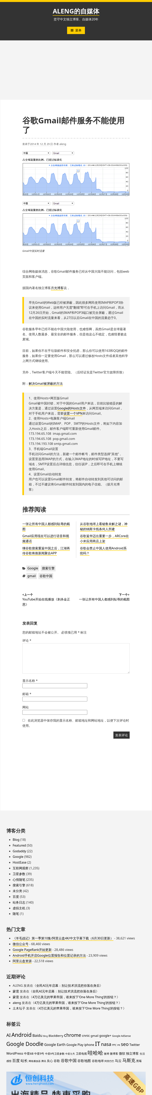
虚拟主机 (19, 908)
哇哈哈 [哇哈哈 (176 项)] (95, 1052)
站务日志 (19, 902)
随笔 (16, 913)
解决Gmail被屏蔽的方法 (46, 383)
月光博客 (57, 288)
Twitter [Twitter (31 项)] (134, 1045)
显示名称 (30, 680)
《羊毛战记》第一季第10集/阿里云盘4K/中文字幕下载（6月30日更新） (63, 938)
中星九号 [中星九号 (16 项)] (70, 1053)
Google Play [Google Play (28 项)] (74, 1045)
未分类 (17, 891)
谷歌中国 (46, 576)
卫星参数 (19, 874)
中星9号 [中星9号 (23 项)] (39, 1053)
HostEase (20, 862)
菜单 (76, 30)
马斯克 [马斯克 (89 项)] (128, 1060)
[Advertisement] (76, 70)
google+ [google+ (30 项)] (105, 1035)
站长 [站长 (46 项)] (24, 1060)
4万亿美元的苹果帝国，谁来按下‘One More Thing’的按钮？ (74, 997)
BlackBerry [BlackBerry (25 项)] (55, 1036)
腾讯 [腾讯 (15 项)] (43, 1061)
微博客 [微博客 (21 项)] (114, 1053)
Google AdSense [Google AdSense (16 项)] (121, 1036)
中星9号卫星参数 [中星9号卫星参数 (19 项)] (55, 1053)
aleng (62, 144)
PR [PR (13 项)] (118, 1045)
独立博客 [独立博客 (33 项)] (132, 1053)
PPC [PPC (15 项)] (114, 1044)
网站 (25, 707)
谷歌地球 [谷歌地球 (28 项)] (98, 1061)
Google (33, 568)
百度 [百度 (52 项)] (16, 1060)
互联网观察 (20, 868)
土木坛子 (19, 1008)
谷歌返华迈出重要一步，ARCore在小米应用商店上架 (104, 538)
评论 (26, 640)
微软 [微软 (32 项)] (122, 1053)
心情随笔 (19, 879)
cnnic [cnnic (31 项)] (86, 1035)
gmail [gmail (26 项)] (95, 1036)
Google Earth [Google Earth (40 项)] (55, 1044)
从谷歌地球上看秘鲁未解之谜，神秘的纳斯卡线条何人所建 (103, 526)
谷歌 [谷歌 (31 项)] (57, 1061)
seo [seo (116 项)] (125, 1044)
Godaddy (19, 851)
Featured (19, 845)
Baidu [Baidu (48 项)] (37, 1035)
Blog (16, 839)
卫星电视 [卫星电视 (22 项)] (81, 1053)
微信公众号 (20, 944)
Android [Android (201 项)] (21, 1034)
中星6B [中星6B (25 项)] (28, 1053)
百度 (16, 896)
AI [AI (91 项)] (8, 1035)
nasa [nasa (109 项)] (106, 1044)
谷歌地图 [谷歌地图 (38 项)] (84, 1060)
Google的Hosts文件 (71, 408)
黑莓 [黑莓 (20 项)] (139, 1061)
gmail (32, 576)
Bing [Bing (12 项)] (45, 1036)
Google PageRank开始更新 (32, 950)
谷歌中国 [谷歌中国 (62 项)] (69, 1060)
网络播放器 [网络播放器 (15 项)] (35, 1061)
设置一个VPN (73, 413)
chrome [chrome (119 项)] (72, 1035)
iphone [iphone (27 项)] (89, 1045)
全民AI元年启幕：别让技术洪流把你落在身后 (68, 985)
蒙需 (16, 991)
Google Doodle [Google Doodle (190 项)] (24, 1043)
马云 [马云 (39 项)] (118, 1060)
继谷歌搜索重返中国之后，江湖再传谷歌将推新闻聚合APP (46, 551)
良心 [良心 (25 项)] (50, 1061)
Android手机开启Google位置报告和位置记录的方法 (49, 955)
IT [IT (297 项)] (97, 1044)
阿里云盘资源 (22, 961)
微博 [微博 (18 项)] (106, 1053)
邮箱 (26, 694)
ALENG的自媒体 (76, 11)
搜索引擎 (48, 568)
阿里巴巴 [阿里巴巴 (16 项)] (109, 1061)
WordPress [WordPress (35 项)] (14, 1053)
